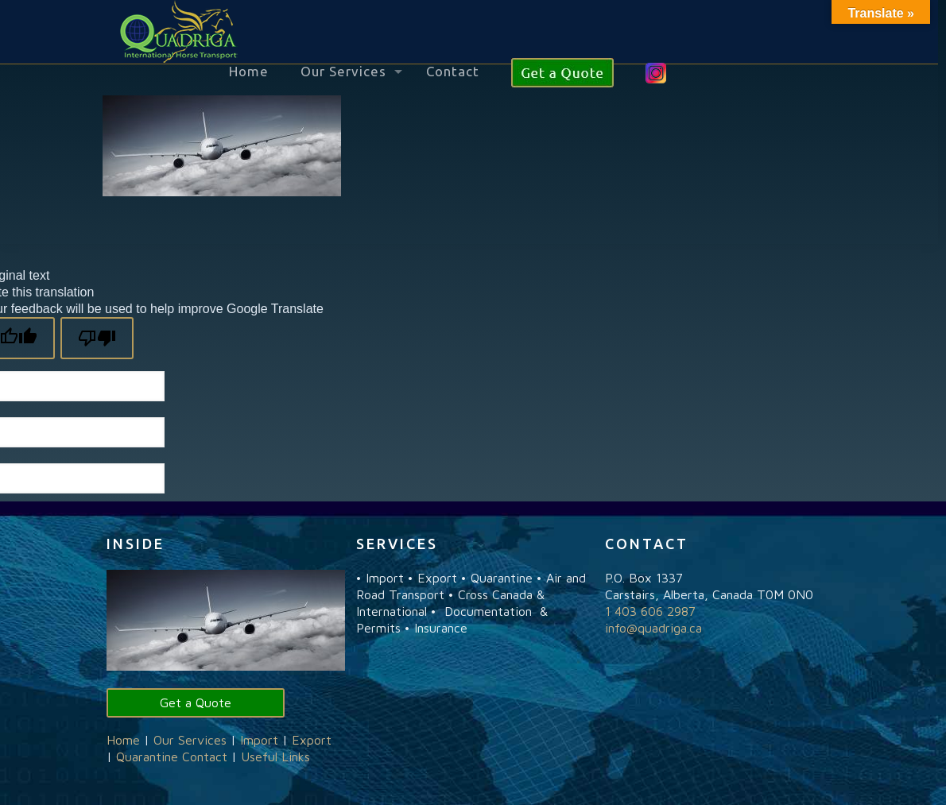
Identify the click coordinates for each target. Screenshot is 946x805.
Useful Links (275, 756)
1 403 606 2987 (650, 611)
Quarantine (147, 756)
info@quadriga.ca (653, 628)
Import (259, 740)
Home (123, 740)
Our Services (190, 740)
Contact (204, 756)
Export (311, 740)
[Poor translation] (97, 338)
